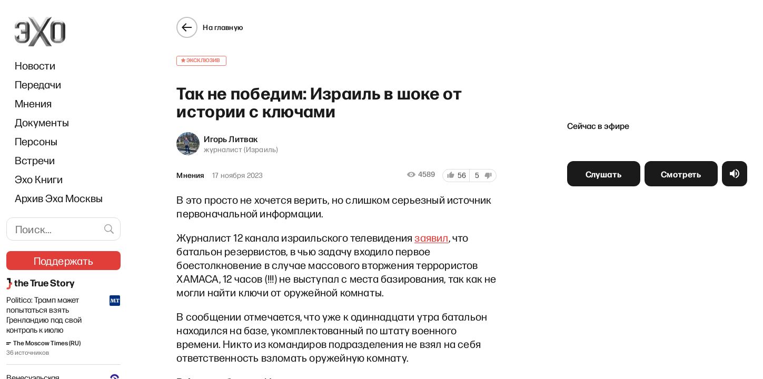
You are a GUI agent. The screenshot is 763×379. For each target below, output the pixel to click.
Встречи (35, 160)
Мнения (33, 103)
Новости (35, 65)
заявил (431, 237)
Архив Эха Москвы (59, 198)
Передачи (38, 84)
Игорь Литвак (230, 138)
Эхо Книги (39, 179)
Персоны (36, 141)
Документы (42, 122)
